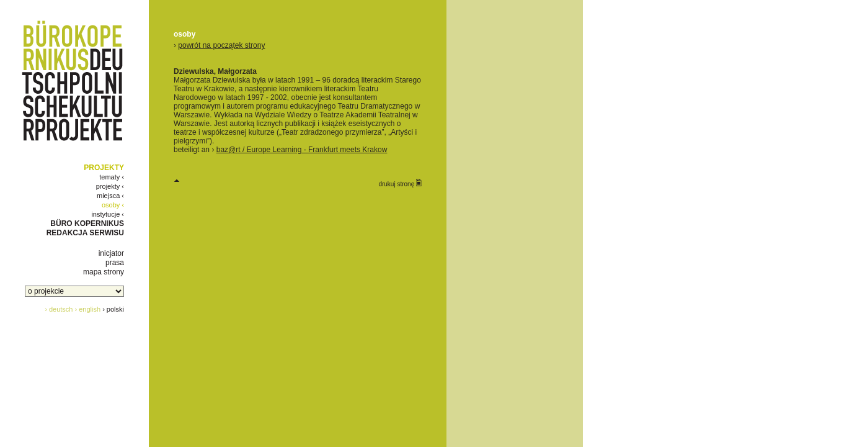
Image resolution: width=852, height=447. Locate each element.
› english (88, 309)
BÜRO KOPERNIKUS (87, 223)
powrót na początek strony (221, 45)
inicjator (111, 253)
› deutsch (59, 309)
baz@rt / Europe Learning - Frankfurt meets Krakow (302, 149)
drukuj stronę (400, 183)
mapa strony (103, 272)
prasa (114, 262)
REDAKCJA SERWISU (85, 232)
